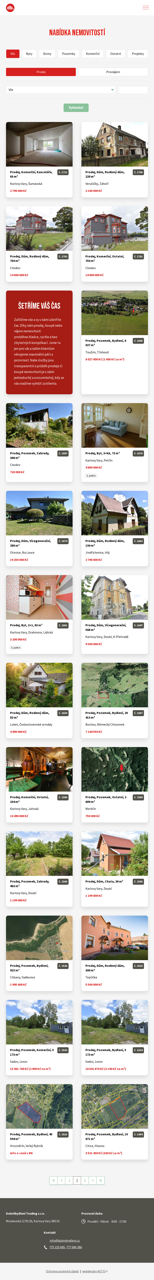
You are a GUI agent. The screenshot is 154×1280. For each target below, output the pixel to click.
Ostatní (115, 54)
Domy (47, 54)
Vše (12, 54)
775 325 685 (57, 1247)
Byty (29, 54)
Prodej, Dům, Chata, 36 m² (104, 881)
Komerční (92, 54)
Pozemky (68, 54)
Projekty (138, 54)
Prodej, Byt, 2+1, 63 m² (26, 625)
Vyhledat (76, 107)
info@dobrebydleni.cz (65, 1240)
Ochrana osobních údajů (62, 1271)
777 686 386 (74, 1247)
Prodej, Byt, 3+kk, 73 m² (102, 453)
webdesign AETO (95, 1271)
